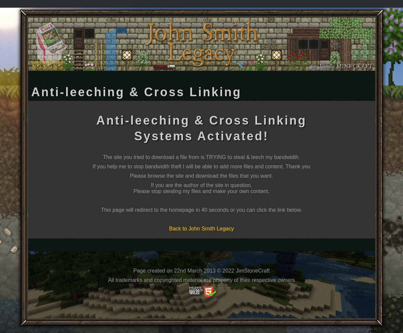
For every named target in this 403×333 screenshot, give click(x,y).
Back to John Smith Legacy (201, 228)
